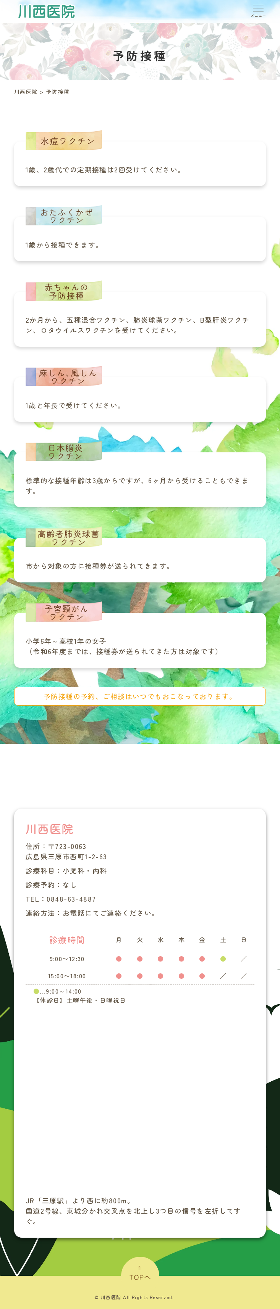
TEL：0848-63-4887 (61, 899)
